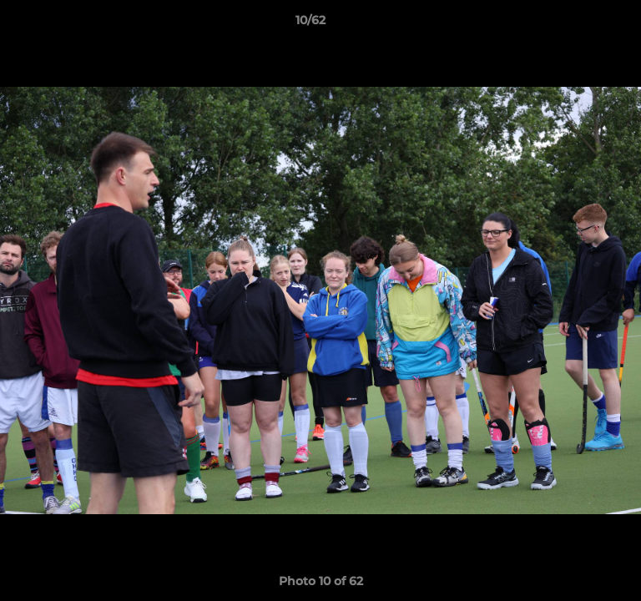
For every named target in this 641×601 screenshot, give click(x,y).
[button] (581, 24)
